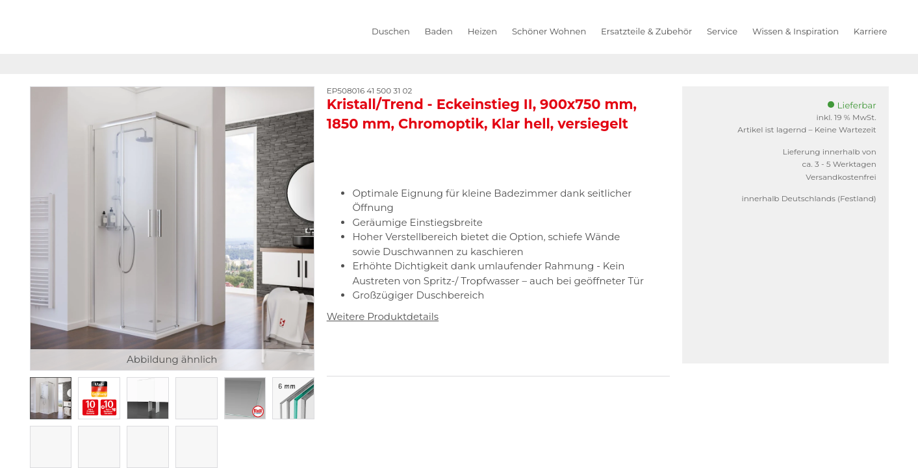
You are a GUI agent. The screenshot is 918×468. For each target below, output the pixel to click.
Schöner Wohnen (549, 31)
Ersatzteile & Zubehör (646, 31)
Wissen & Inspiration (795, 31)
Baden (439, 31)
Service (722, 31)
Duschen (391, 31)
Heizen (482, 31)
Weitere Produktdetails (383, 316)
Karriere (870, 31)
